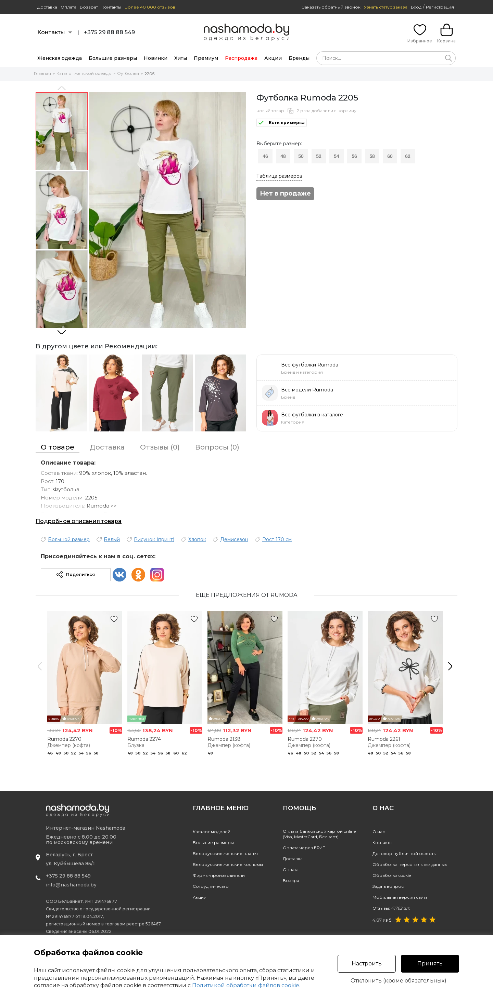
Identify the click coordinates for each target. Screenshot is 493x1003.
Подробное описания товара (79, 521)
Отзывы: (391, 908)
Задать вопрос (388, 886)
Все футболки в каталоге (312, 415)
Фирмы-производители (219, 875)
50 (301, 156)
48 (283, 156)
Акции (273, 58)
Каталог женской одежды (84, 73)
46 (265, 156)
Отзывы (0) (160, 447)
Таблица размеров (279, 176)
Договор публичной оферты (404, 853)
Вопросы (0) (217, 447)
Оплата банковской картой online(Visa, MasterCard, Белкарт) (319, 834)
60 (390, 156)
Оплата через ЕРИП (304, 847)
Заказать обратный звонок (331, 7)
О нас (378, 831)
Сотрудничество (211, 886)
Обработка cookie (391, 875)
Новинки (155, 58)
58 (372, 156)
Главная (42, 73)
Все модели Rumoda (307, 390)
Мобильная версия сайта (400, 897)
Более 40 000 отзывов (150, 7)
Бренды (299, 58)
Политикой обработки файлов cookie (245, 985)
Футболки (128, 73)
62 (407, 156)
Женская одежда (59, 58)
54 (336, 156)
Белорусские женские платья (225, 853)
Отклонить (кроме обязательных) (398, 981)
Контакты (111, 7)
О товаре (57, 447)
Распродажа (241, 58)
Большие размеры (113, 58)
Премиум (206, 58)
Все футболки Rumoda (309, 365)
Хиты (180, 58)
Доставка (47, 7)
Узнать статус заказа (385, 7)
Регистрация (440, 7)
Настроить (367, 963)
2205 (149, 73)
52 (318, 156)
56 (354, 156)
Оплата (68, 7)
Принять (430, 963)
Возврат (89, 7)
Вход (416, 7)
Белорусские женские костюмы (228, 864)
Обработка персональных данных (409, 864)
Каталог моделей (211, 831)
